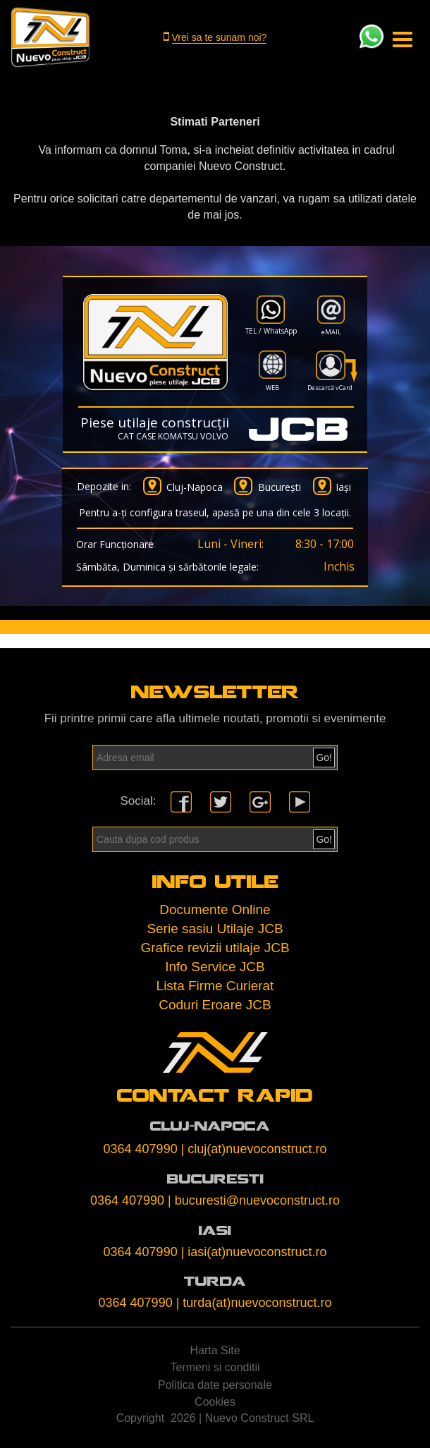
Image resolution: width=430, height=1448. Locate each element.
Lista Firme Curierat (215, 985)
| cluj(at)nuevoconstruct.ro (254, 1149)
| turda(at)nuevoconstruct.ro (254, 1303)
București (279, 487)
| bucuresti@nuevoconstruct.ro (254, 1200)
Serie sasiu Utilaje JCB (215, 928)
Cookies (215, 1402)
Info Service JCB (215, 966)
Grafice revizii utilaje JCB (214, 947)
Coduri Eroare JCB (215, 1004)
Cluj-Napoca (194, 487)
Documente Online (214, 909)
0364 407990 (141, 1149)
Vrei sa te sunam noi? (219, 37)
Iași (343, 487)
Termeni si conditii (214, 1367)
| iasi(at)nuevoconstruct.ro (254, 1252)
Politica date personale (215, 1385)
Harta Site (215, 1350)
